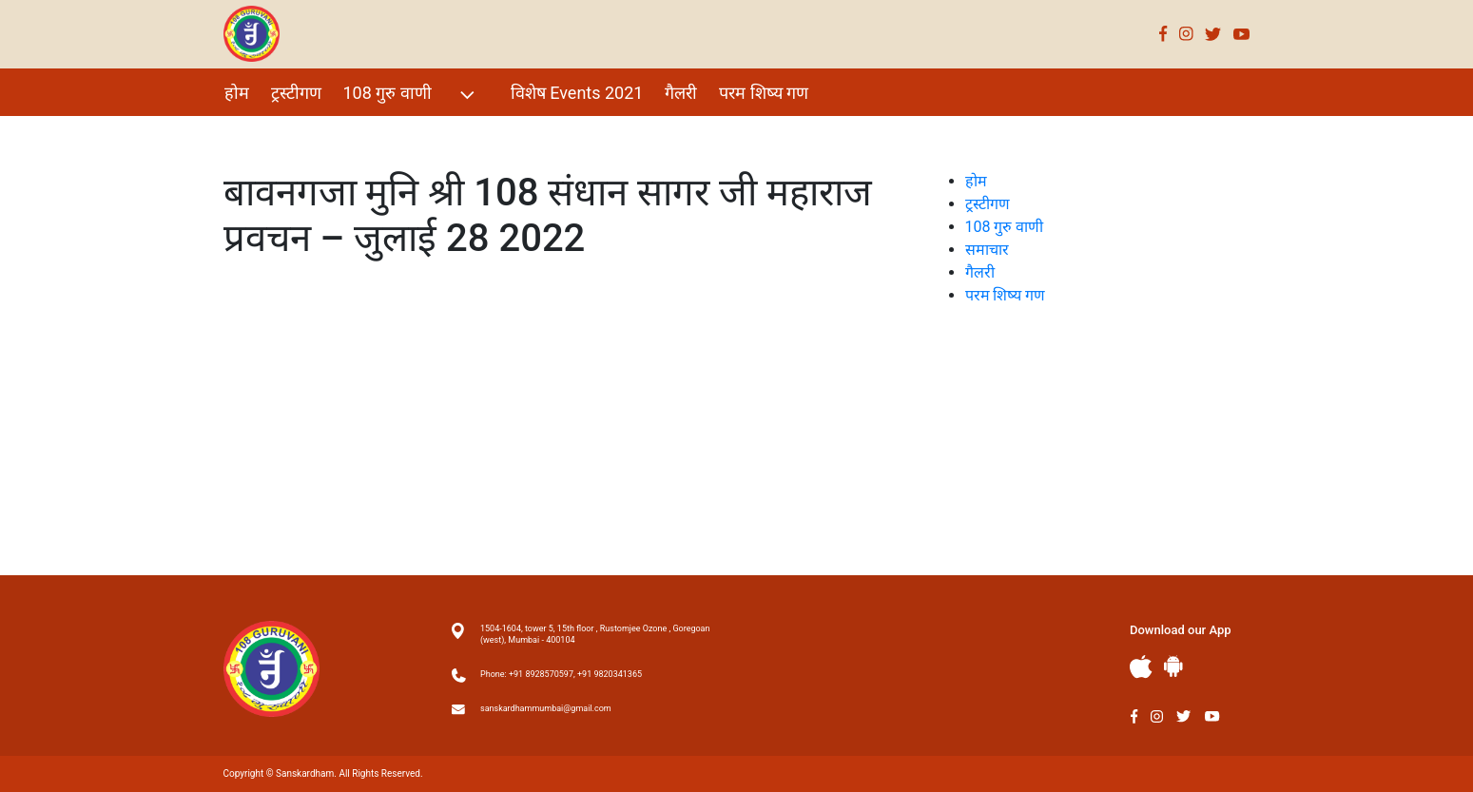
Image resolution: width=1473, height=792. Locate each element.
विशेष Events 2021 (577, 93)
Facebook (1163, 34)
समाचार (987, 250)
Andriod (1173, 666)
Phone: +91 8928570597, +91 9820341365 (561, 674)
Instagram (1186, 34)
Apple (1141, 667)
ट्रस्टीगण (296, 93)
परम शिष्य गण (763, 93)
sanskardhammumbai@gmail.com (545, 708)
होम (236, 93)
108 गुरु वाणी (411, 94)
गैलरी (681, 93)
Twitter (1213, 34)
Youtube (1241, 34)
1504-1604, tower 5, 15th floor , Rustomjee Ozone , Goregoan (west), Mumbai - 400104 (594, 634)
